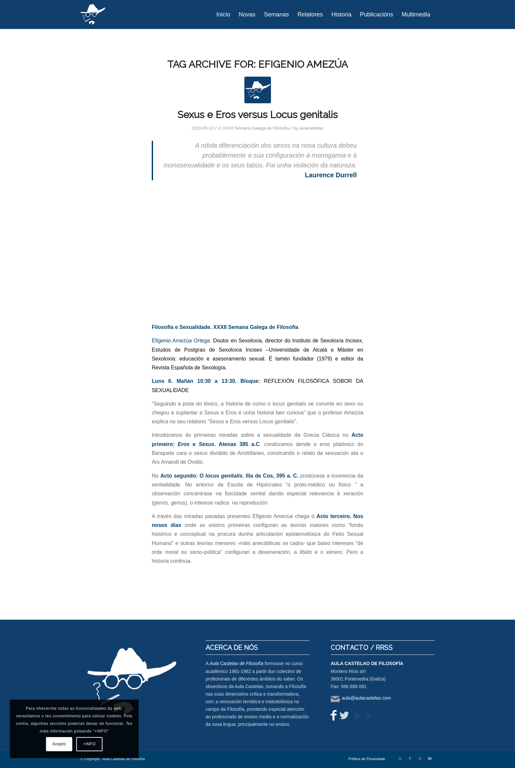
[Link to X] (420, 758)
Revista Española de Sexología (188, 367)
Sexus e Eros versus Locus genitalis (257, 114)
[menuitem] (223, 14)
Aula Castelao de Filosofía (236, 663)
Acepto (59, 744)
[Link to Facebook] (410, 758)
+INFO (89, 744)
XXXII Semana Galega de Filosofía (256, 128)
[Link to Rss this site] (400, 758)
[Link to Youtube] (430, 758)
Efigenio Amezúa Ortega (181, 340)
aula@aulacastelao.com (366, 698)
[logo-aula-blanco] (93, 14)
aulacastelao (311, 128)
